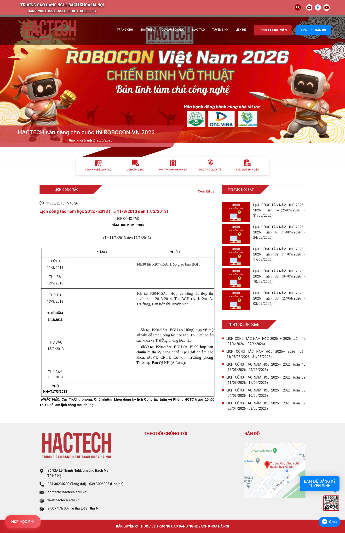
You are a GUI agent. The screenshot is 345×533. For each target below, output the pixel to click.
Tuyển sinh (220, 29)
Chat (333, 522)
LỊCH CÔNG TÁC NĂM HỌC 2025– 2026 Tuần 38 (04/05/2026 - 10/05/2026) (265, 392)
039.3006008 (99, 484)
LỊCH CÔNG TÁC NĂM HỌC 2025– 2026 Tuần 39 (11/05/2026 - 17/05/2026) (265, 380)
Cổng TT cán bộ (313, 30)
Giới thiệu (147, 29)
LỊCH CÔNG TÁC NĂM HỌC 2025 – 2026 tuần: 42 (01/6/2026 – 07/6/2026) (265, 341)
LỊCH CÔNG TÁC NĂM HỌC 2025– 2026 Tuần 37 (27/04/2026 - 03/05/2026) (265, 405)
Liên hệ (241, 29)
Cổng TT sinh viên (273, 30)
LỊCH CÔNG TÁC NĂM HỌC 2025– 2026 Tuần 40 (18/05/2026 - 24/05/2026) (265, 367)
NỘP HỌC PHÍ (22, 522)
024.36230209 (58, 484)
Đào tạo (198, 29)
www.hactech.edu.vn (63, 500)
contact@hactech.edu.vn (66, 492)
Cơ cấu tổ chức (173, 29)
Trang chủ (125, 29)
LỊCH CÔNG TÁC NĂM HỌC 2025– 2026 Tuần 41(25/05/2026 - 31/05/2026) (265, 354)
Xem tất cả (206, 191)
